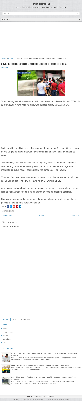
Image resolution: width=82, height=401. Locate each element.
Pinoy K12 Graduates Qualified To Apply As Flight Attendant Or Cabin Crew (40, 365)
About (5, 342)
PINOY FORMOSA (41, 4)
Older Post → (76, 216)
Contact (5, 336)
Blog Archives (25, 319)
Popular (6, 319)
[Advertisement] (41, 40)
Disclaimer (7, 339)
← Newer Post (6, 216)
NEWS (10, 58)
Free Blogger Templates (61, 399)
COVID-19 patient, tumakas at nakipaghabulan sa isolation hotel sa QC (34, 63)
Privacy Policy (8, 332)
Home (4, 58)
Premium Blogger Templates (34, 399)
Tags (14, 319)
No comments (5, 67)
